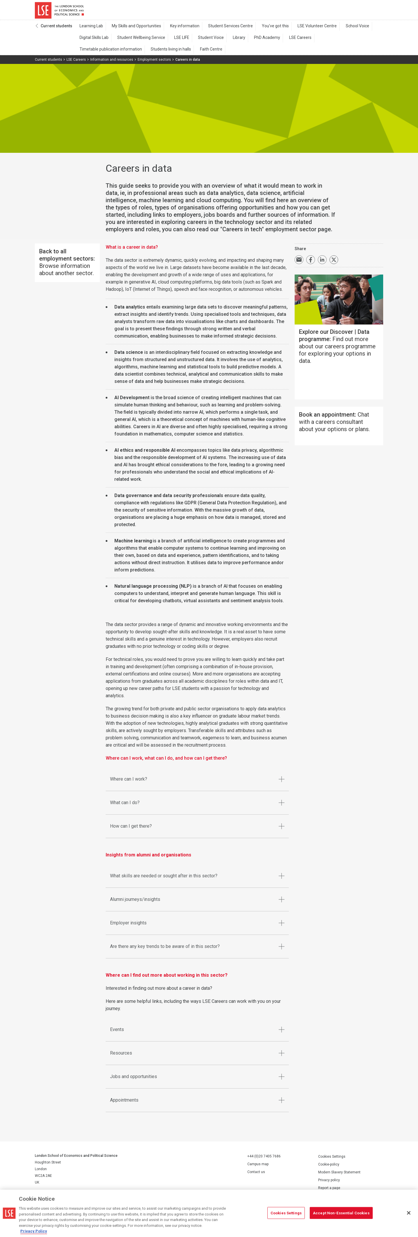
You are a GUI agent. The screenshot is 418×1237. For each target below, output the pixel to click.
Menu (375, 11)
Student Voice (199, 41)
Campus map (258, 1168)
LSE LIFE (173, 41)
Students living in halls (98, 52)
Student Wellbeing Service (137, 41)
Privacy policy (329, 1183)
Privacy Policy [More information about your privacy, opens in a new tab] (33, 1231)
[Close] (408, 1212)
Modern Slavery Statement (339, 1175)
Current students (56, 29)
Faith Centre (135, 52)
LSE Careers (279, 41)
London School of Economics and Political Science (59, 11)
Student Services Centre (219, 29)
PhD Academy (249, 41)
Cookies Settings (331, 1160)
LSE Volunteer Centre (299, 29)
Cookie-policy (328, 1168)
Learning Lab (90, 29)
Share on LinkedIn (322, 263)
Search (343, 11)
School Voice (336, 29)
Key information (176, 29)
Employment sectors (154, 63)
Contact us (256, 1175)
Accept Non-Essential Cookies (341, 1213)
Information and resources (111, 63)
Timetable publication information (327, 41)
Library (224, 41)
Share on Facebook (310, 263)
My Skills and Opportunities (131, 29)
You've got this (260, 29)
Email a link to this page (299, 263)
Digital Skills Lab (92, 41)
